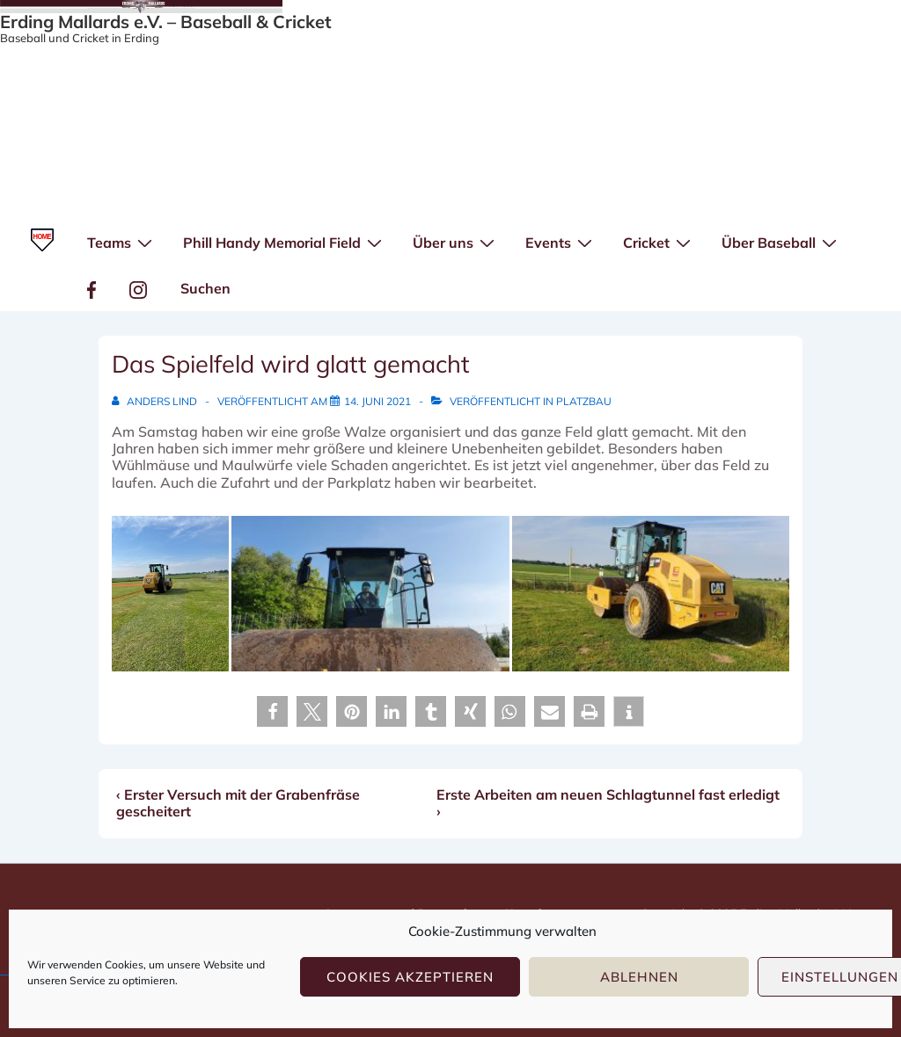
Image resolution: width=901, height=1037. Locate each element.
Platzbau (584, 401)
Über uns (456, 242)
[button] (272, 711)
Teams (122, 242)
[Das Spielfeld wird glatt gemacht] (377, 401)
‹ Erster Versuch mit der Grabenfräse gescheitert (238, 803)
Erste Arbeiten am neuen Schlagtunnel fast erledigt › (608, 803)
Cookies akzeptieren (410, 976)
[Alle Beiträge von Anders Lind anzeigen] (156, 401)
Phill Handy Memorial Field (284, 242)
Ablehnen (639, 976)
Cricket (659, 242)
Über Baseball (781, 242)
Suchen (205, 288)
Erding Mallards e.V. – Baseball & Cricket (166, 22)
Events (561, 242)
